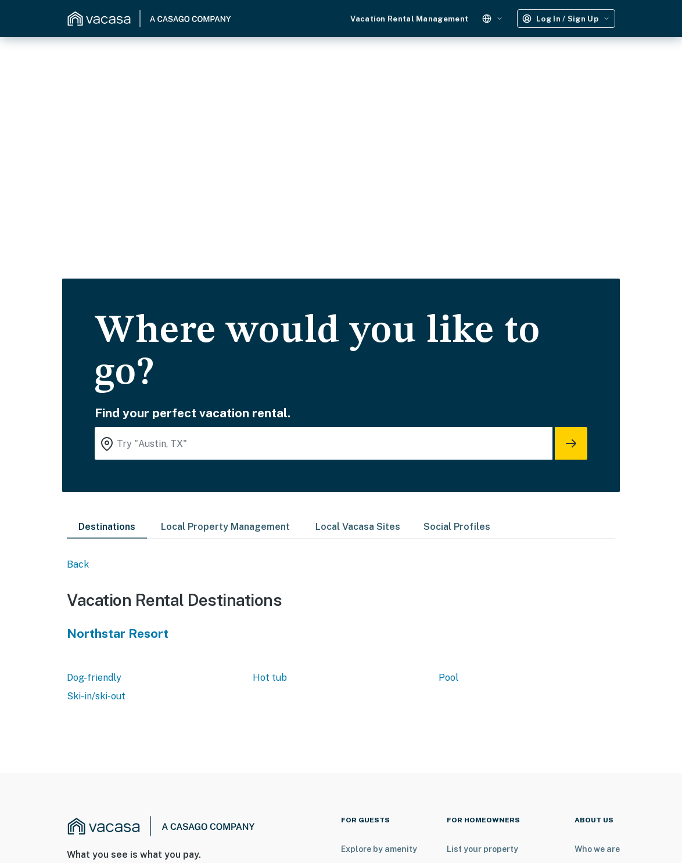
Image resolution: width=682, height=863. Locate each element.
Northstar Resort (117, 633)
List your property (482, 849)
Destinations (106, 526)
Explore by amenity (379, 849)
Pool (448, 677)
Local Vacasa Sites (357, 526)
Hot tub (270, 677)
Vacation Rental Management (409, 19)
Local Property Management (225, 526)
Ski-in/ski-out (96, 696)
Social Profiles (456, 526)
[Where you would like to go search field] (323, 443)
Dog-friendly (94, 677)
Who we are (597, 849)
